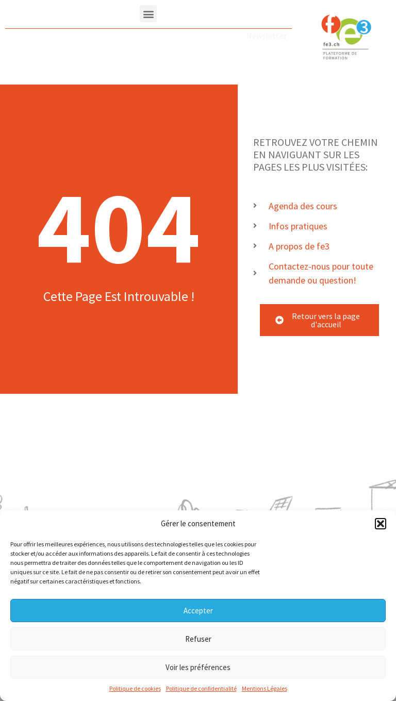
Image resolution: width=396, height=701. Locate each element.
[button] (380, 524)
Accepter (198, 610)
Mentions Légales (264, 689)
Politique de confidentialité (201, 689)
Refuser (198, 639)
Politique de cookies (135, 689)
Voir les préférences (198, 667)
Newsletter (266, 35)
